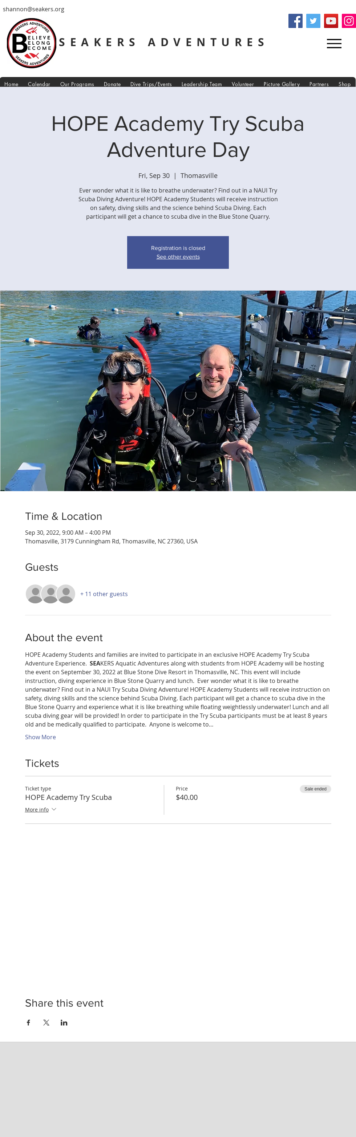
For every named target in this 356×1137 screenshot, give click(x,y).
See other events (178, 257)
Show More (40, 737)
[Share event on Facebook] (28, 1022)
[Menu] (334, 43)
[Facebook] (295, 21)
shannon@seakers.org (33, 9)
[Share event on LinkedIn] (64, 1022)
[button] (202, 84)
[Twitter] (313, 21)
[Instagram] (349, 21)
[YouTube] (331, 21)
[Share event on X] (46, 1022)
